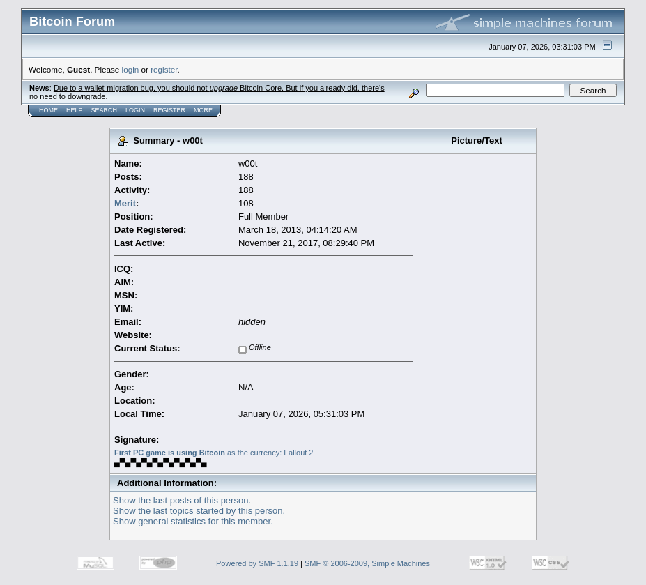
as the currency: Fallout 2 (213, 452)
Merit (125, 203)
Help (74, 110)
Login (135, 110)
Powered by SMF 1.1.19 (257, 563)
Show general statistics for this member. (193, 521)
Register (169, 110)
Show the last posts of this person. (182, 500)
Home (48, 110)
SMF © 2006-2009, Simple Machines (367, 563)
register (164, 69)
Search (104, 110)
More (203, 110)
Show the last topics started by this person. (199, 511)
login (130, 69)
